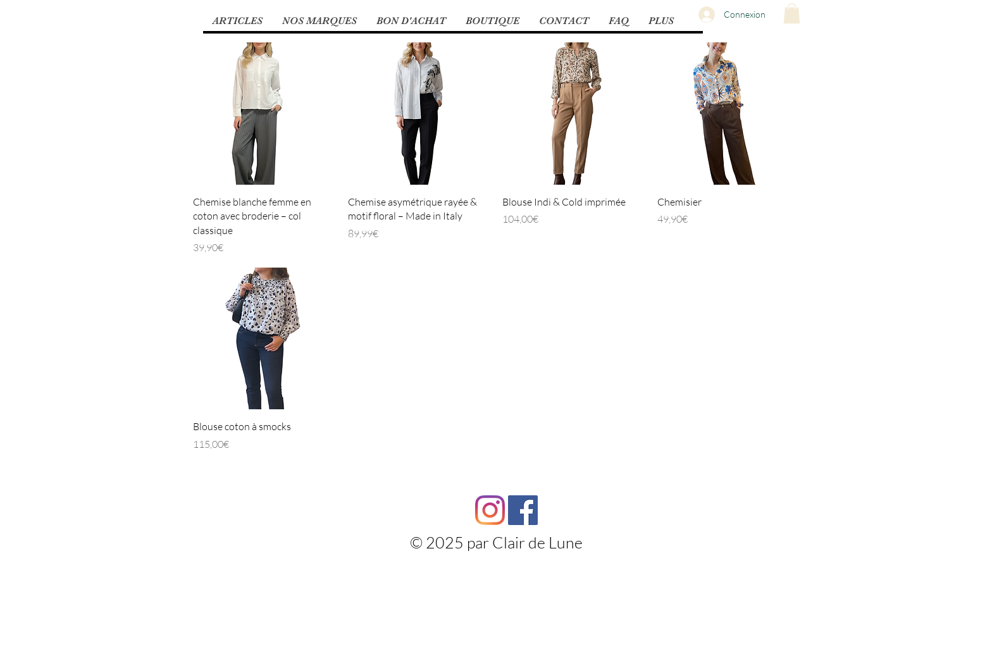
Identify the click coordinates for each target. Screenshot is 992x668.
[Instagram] (490, 510)
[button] (237, 21)
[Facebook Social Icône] (523, 510)
